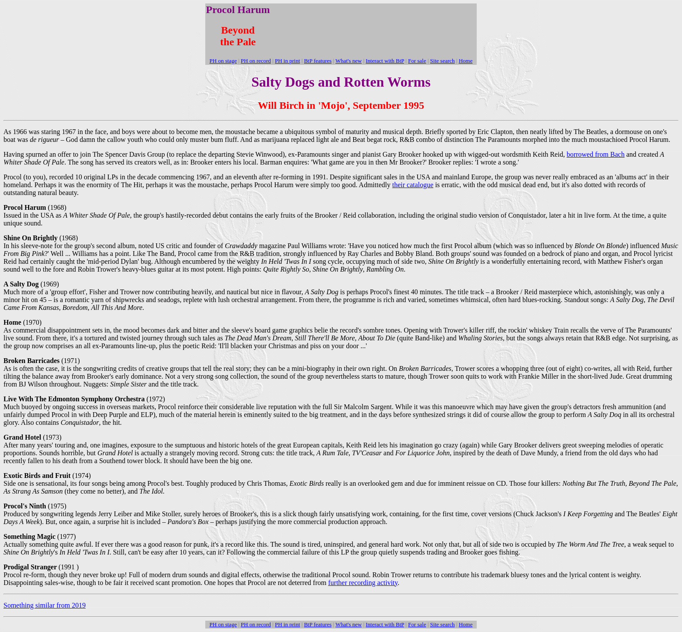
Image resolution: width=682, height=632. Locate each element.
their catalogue (413, 184)
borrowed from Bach (596, 154)
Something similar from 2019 (44, 605)
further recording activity (363, 582)
